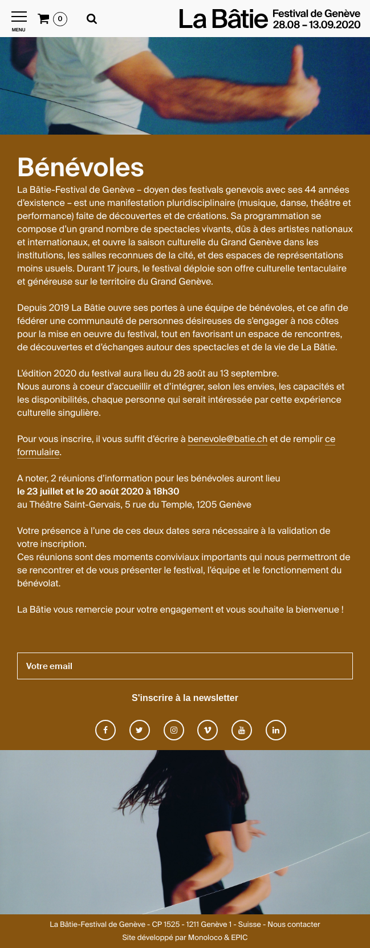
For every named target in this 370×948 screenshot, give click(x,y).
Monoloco (205, 938)
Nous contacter (293, 925)
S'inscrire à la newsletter (185, 698)
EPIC (239, 938)
